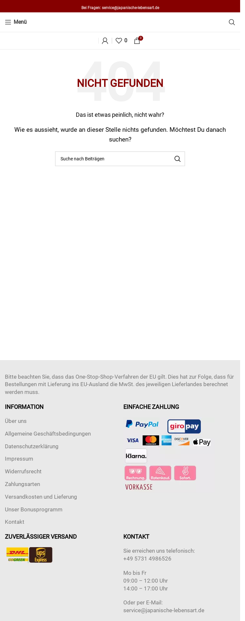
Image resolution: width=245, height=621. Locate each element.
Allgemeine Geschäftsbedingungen (48, 433)
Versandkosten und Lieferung (41, 496)
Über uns (16, 421)
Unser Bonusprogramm (33, 509)
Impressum (19, 458)
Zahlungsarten (22, 484)
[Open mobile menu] (16, 22)
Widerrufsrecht (23, 471)
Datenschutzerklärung (32, 446)
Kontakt (14, 522)
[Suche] (231, 22)
